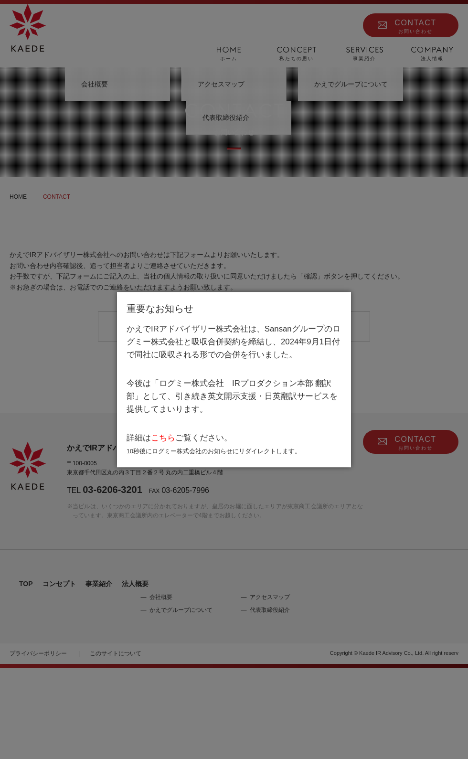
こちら (163, 438)
